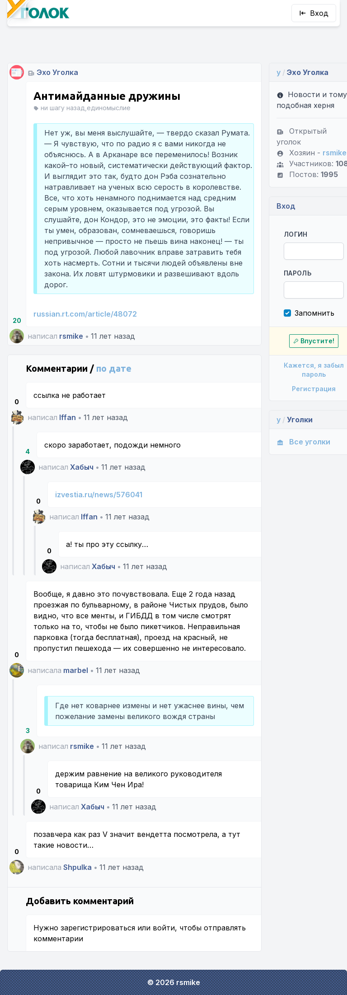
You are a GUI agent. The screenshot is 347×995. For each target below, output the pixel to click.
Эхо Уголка (57, 61)
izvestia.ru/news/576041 (98, 494)
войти (164, 938)
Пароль (289, 262)
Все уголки (295, 430)
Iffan (67, 417)
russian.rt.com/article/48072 (85, 313)
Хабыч (82, 467)
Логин (287, 223)
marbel (75, 681)
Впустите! (303, 330)
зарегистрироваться (98, 938)
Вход (313, 13)
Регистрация (304, 378)
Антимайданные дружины (106, 85)
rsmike (71, 336)
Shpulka (77, 878)
